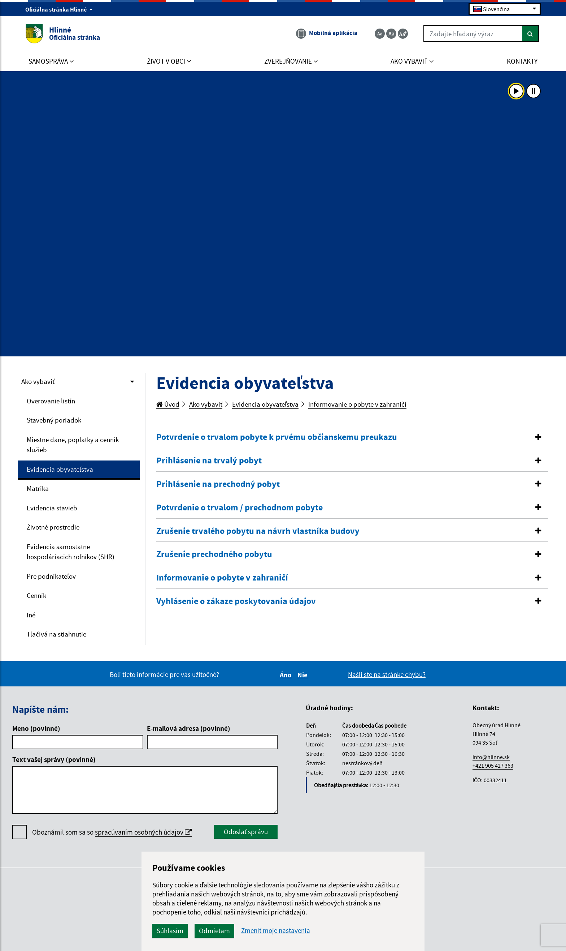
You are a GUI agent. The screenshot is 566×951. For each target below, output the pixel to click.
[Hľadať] (530, 33)
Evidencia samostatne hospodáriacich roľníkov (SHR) (70, 551)
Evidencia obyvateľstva (60, 469)
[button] (352, 437)
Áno (287, 675)
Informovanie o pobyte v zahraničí (357, 404)
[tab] (352, 437)
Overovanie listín (51, 401)
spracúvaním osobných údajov (143, 832)
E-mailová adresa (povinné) (188, 728)
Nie (303, 675)
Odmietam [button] (214, 930)
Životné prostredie (53, 527)
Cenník (36, 595)
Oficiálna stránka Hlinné (59, 9)
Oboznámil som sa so (112, 832)
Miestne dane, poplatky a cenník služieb (73, 444)
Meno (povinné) (36, 728)
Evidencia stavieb (52, 508)
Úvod (167, 404)
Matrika (38, 488)
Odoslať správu (246, 831)
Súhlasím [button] (170, 930)
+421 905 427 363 (493, 765)
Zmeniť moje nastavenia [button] (275, 930)
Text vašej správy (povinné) (54, 759)
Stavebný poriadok (54, 420)
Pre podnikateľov (51, 576)
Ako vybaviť (38, 381)
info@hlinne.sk (491, 757)
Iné (31, 615)
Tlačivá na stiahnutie (56, 634)
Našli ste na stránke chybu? (387, 674)
